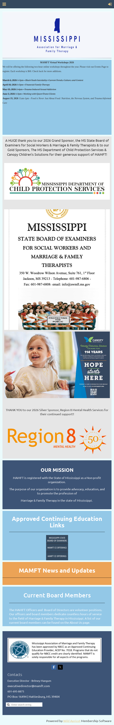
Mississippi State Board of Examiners (57, 539)
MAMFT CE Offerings (57, 547)
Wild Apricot (71, 721)
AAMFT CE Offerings (57, 555)
